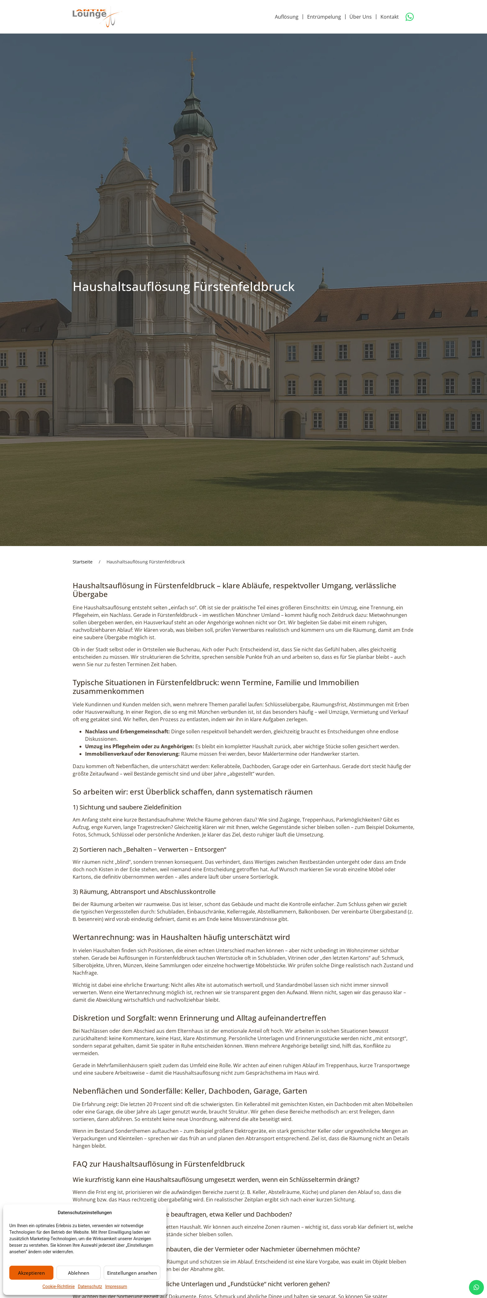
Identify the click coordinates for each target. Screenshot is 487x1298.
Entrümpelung (324, 16)
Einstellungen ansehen (132, 1273)
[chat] (476, 1287)
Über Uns (360, 16)
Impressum (116, 1286)
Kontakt (389, 16)
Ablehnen (78, 1273)
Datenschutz (90, 1286)
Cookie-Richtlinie (59, 1286)
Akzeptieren (31, 1273)
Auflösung (286, 16)
